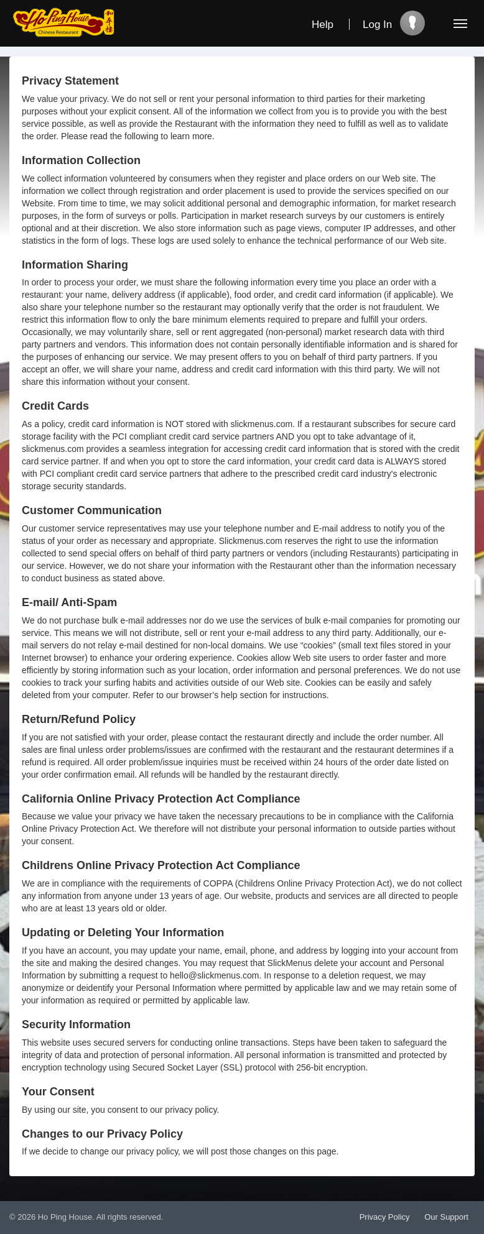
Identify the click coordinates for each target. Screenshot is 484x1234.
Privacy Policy (385, 1217)
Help (322, 24)
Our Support (446, 1217)
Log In (377, 24)
